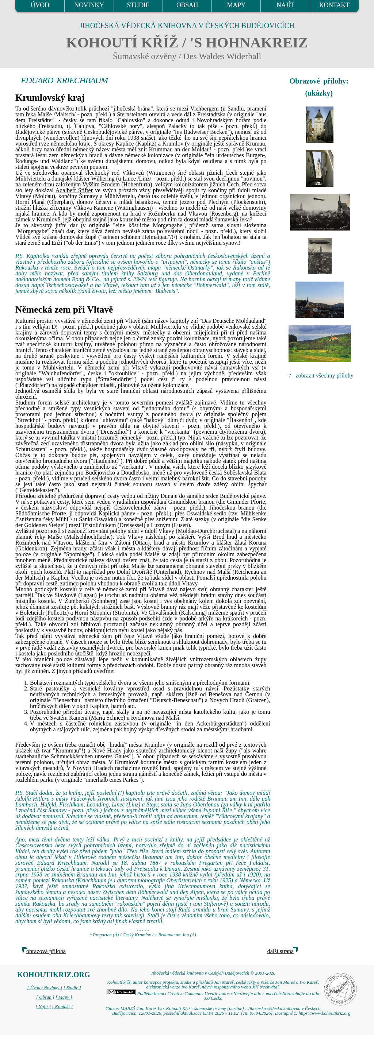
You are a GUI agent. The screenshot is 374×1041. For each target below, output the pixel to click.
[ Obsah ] (45, 997)
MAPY (236, 5)
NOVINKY (89, 5)
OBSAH (187, 5)
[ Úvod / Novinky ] (44, 987)
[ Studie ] (72, 987)
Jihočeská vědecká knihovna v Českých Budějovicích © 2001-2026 (213, 973)
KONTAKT (334, 5)
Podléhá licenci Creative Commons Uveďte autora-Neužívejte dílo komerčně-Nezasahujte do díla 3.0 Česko (213, 996)
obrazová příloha (46, 951)
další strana (280, 951)
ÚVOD (40, 5)
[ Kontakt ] (62, 1006)
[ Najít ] (43, 1006)
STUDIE (138, 5)
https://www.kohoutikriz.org (324, 1013)
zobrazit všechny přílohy (325, 375)
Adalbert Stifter (74, 190)
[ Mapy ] (64, 997)
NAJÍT (285, 5)
